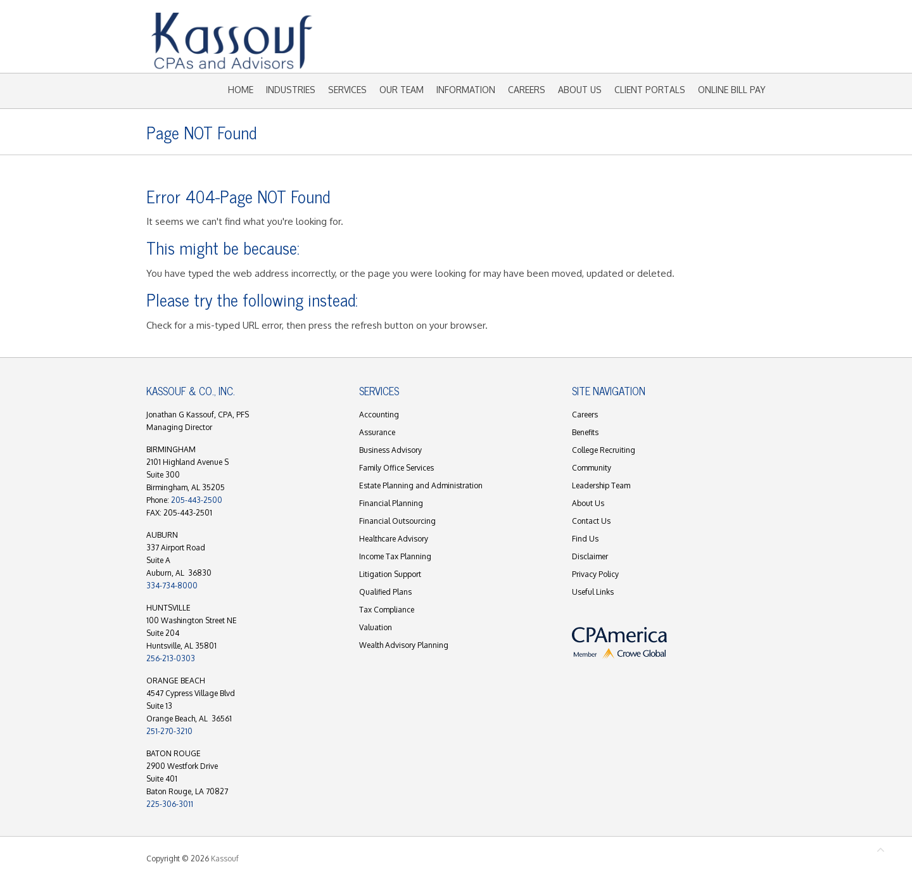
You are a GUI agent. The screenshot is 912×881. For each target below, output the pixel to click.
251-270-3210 (169, 731)
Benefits (585, 432)
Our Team (401, 89)
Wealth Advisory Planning (403, 645)
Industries (290, 89)
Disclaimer (590, 556)
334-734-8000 (172, 585)
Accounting (379, 414)
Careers (526, 89)
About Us (580, 89)
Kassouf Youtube (677, 46)
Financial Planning (391, 503)
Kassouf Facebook (658, 46)
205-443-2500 (196, 500)
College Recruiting (603, 450)
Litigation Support (390, 574)
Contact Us (591, 521)
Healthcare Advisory (393, 538)
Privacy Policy (595, 574)
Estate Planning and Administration (421, 485)
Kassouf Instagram (734, 46)
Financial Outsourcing (397, 521)
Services (347, 89)
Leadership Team (601, 485)
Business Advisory (390, 450)
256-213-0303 (170, 658)
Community (591, 467)
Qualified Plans (385, 592)
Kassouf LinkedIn (696, 46)
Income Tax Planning (395, 556)
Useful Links (593, 592)
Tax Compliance (386, 609)
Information (465, 89)
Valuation (375, 627)
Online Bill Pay (732, 89)
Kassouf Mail (715, 46)
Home (240, 89)
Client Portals (649, 89)
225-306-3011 (169, 804)
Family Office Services (396, 467)
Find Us (585, 538)
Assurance (377, 432)
